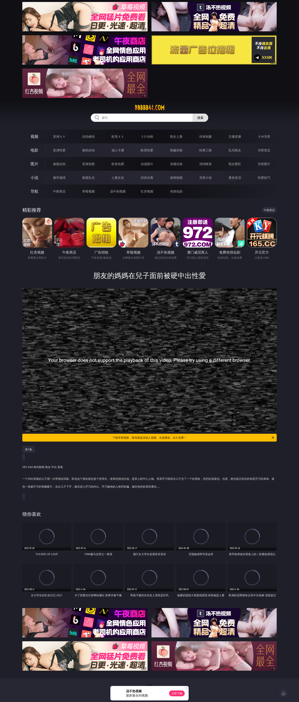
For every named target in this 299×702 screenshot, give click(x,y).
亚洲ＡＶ (59, 136)
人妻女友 (118, 177)
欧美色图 (118, 164)
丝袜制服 (205, 136)
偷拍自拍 (88, 150)
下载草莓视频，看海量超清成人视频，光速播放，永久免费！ (194, 437)
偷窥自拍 (59, 164)
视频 (34, 136)
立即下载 (176, 693)
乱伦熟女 (235, 150)
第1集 (28, 449)
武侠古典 (147, 177)
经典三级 (205, 150)
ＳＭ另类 (264, 136)
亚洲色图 (88, 164)
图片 (34, 163)
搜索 (200, 118)
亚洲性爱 (59, 150)
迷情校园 (176, 177)
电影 (34, 150)
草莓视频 (88, 191)
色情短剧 (176, 191)
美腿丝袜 (176, 164)
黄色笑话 (235, 177)
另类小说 (205, 177)
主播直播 (235, 136)
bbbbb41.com (150, 108)
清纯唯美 (205, 164)
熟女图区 (235, 164)
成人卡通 (118, 150)
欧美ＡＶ (118, 136)
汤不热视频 (118, 191)
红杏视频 (147, 191)
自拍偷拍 (88, 136)
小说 (34, 177)
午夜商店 (59, 191)
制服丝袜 (176, 150)
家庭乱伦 (88, 177)
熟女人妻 (176, 136)
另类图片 (264, 164)
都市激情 (59, 177)
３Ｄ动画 (147, 136)
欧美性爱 (147, 150)
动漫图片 (147, 164)
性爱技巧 (264, 177)
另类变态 (264, 150)
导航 (34, 191)
